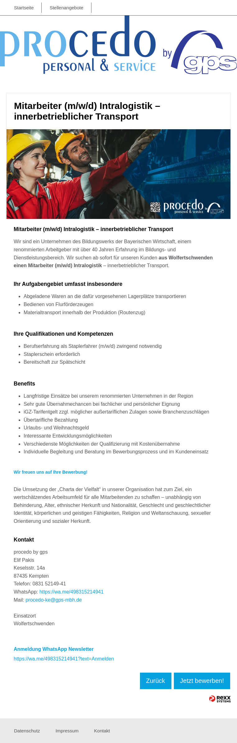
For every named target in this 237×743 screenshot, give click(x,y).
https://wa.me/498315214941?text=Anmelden (64, 658)
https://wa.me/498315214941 (72, 591)
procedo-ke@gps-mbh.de (54, 600)
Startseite (24, 7)
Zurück (155, 680)
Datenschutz (27, 730)
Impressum (66, 730)
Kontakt (102, 730)
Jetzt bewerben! (202, 680)
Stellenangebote (66, 7)
